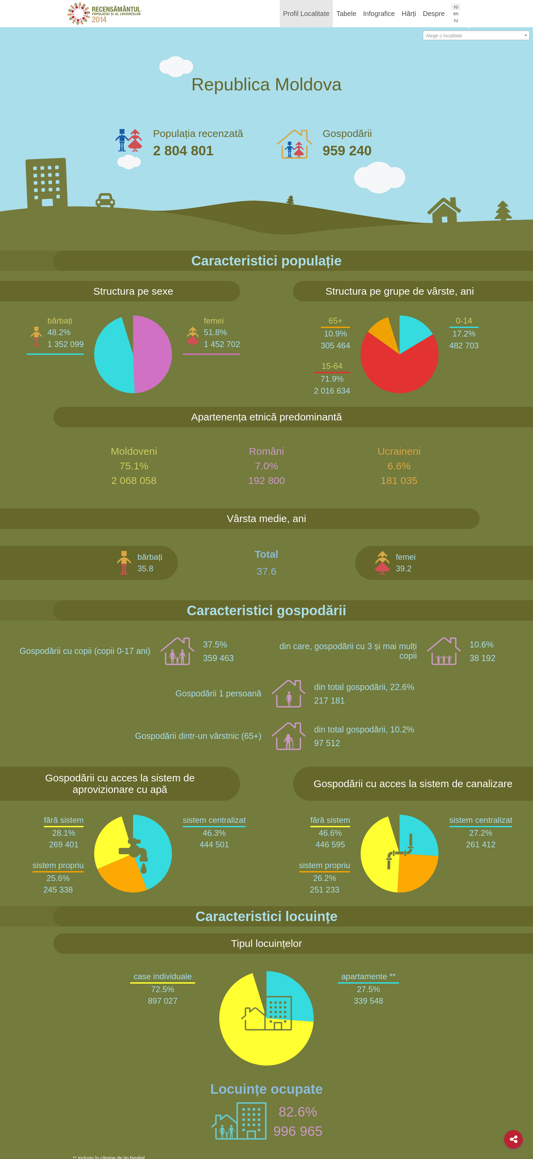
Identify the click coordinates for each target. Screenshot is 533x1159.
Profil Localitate (306, 13)
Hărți (409, 13)
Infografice (379, 13)
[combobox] (476, 35)
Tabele (346, 13)
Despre (434, 13)
